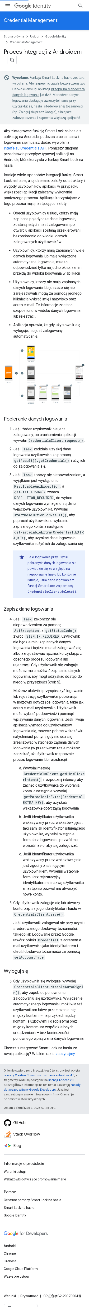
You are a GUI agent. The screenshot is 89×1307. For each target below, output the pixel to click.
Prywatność (29, 1296)
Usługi (34, 36)
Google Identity (55, 36)
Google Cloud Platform (21, 1269)
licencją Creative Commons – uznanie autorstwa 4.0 (39, 1075)
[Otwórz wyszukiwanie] (80, 6)
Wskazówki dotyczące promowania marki (35, 1179)
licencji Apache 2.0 (61, 1080)
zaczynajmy (65, 1053)
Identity (32, 6)
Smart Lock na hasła (19, 1208)
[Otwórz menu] (7, 5)
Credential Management (30, 20)
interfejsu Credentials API (25, 148)
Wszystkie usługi (16, 1276)
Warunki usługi (15, 1172)
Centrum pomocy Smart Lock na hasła (32, 1200)
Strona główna (14, 36)
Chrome (10, 1253)
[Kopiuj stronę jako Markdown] (12, 60)
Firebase (10, 1261)
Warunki (10, 1296)
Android (10, 1246)
